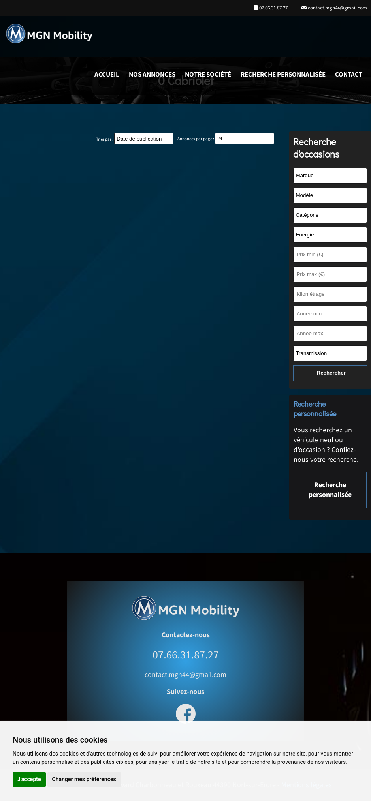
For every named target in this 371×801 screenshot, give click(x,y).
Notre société (208, 74)
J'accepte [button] (29, 779)
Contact (348, 74)
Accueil (106, 74)
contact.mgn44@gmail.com (337, 7)
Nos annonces (152, 74)
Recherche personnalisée (283, 74)
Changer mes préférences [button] (84, 779)
